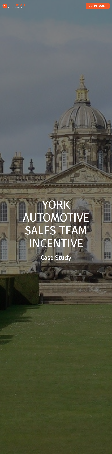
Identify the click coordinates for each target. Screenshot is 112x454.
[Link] (13, 5)
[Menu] (78, 6)
